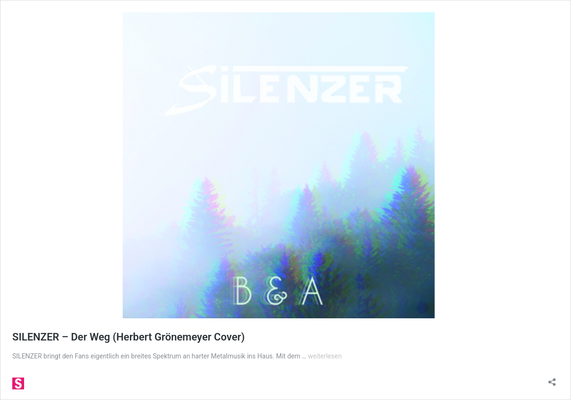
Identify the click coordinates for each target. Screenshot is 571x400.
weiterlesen (324, 356)
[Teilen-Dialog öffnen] (552, 379)
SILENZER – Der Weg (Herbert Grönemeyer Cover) (128, 337)
